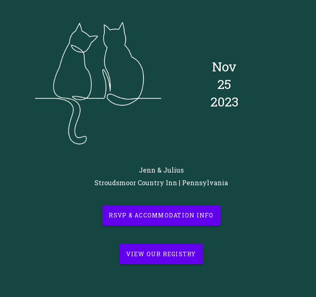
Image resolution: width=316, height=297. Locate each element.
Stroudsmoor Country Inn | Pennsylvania (161, 182)
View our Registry (161, 254)
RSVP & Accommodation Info (161, 215)
